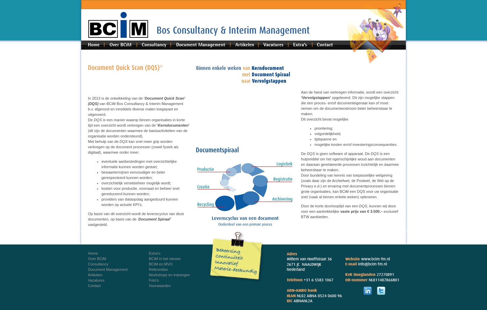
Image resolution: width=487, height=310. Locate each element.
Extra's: (155, 253)
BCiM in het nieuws (165, 259)
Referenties (158, 269)
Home (93, 253)
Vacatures (96, 280)
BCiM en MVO (160, 264)
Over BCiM (97, 259)
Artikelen (95, 275)
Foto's (154, 280)
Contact (94, 286)
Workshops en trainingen (169, 275)
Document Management (107, 269)
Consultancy (98, 264)
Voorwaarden (160, 286)
